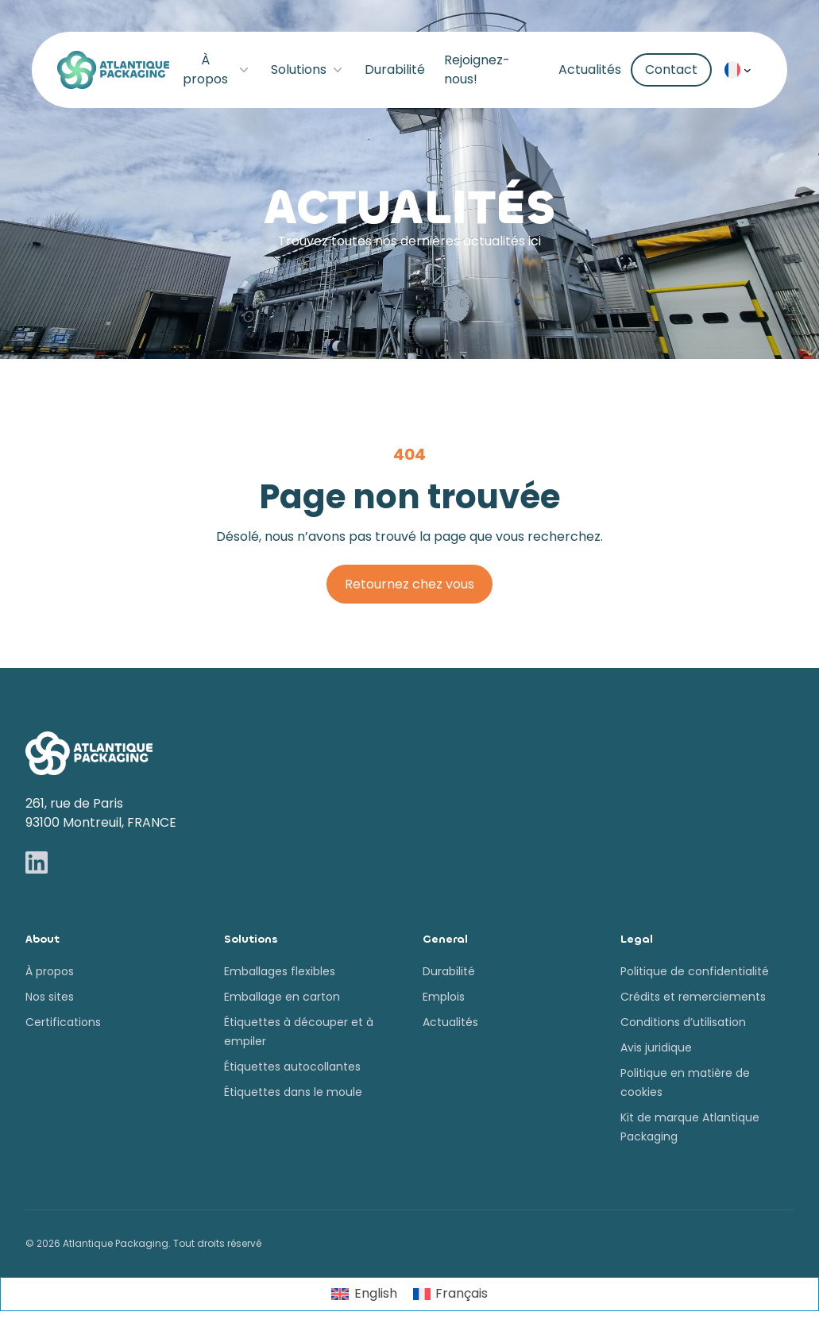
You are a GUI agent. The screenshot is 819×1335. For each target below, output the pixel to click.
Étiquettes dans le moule (293, 1092)
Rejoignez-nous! (477, 69)
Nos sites (49, 997)
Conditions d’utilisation (683, 1022)
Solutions (308, 69)
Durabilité (395, 69)
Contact (671, 69)
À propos (217, 69)
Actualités (589, 69)
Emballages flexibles (279, 971)
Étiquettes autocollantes (292, 1067)
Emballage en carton (282, 997)
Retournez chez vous (409, 584)
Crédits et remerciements (693, 997)
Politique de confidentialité (694, 971)
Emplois (444, 997)
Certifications (63, 1022)
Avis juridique (656, 1047)
